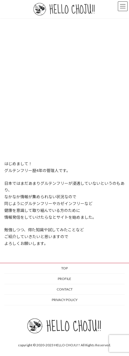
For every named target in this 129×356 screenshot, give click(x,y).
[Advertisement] (64, 85)
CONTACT (65, 289)
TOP (64, 268)
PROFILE (64, 279)
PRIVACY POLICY (65, 300)
